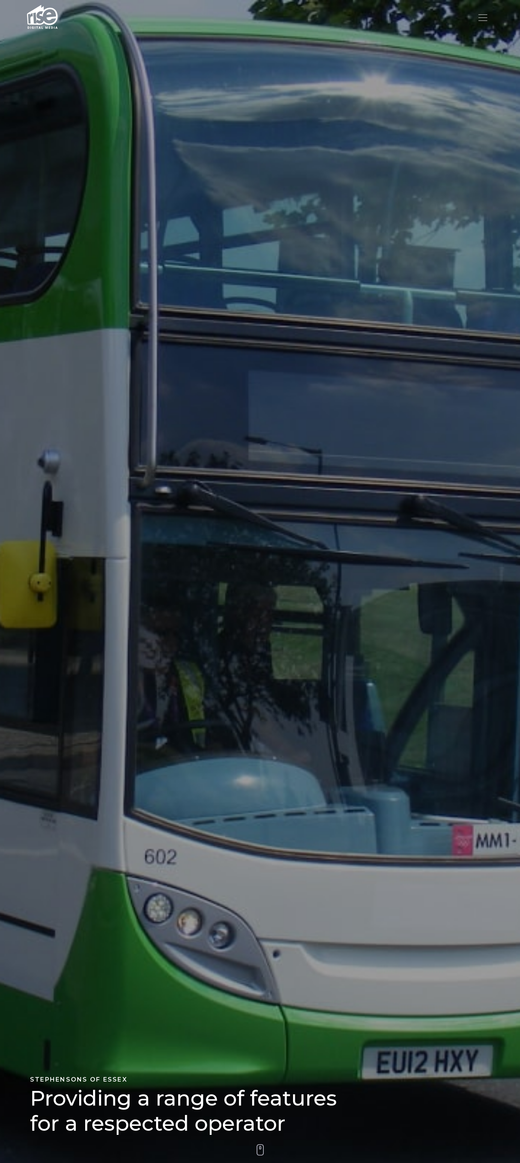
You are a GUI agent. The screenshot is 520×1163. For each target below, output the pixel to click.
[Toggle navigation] (483, 18)
